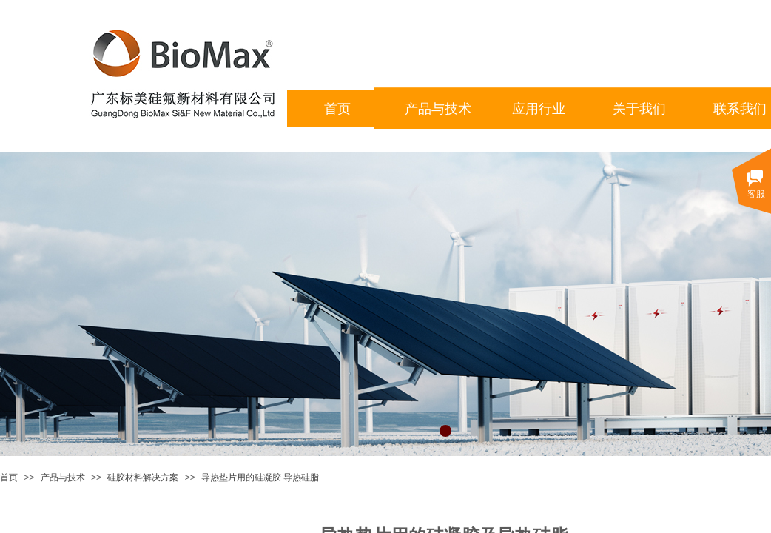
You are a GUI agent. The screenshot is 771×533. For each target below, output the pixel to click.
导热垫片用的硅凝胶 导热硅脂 (260, 477)
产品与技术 (63, 477)
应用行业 (538, 108)
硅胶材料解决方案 (142, 477)
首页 (9, 477)
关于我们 (639, 108)
